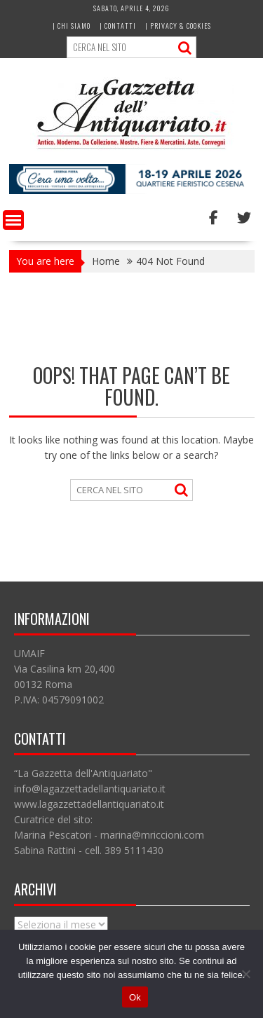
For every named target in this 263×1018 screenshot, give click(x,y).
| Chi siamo (71, 25)
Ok (135, 997)
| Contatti (118, 25)
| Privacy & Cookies (178, 25)
